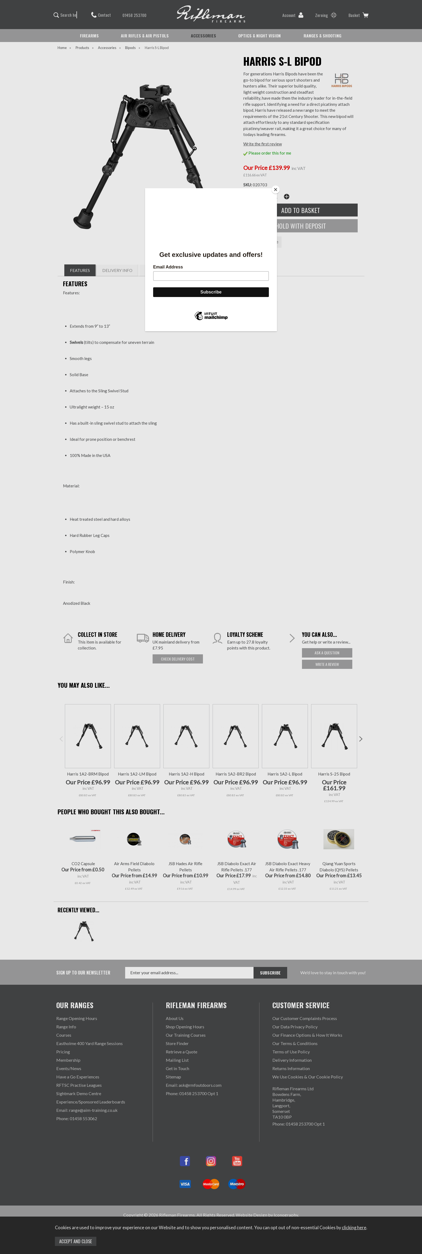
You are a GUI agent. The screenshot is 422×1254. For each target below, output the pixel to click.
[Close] (276, 190)
